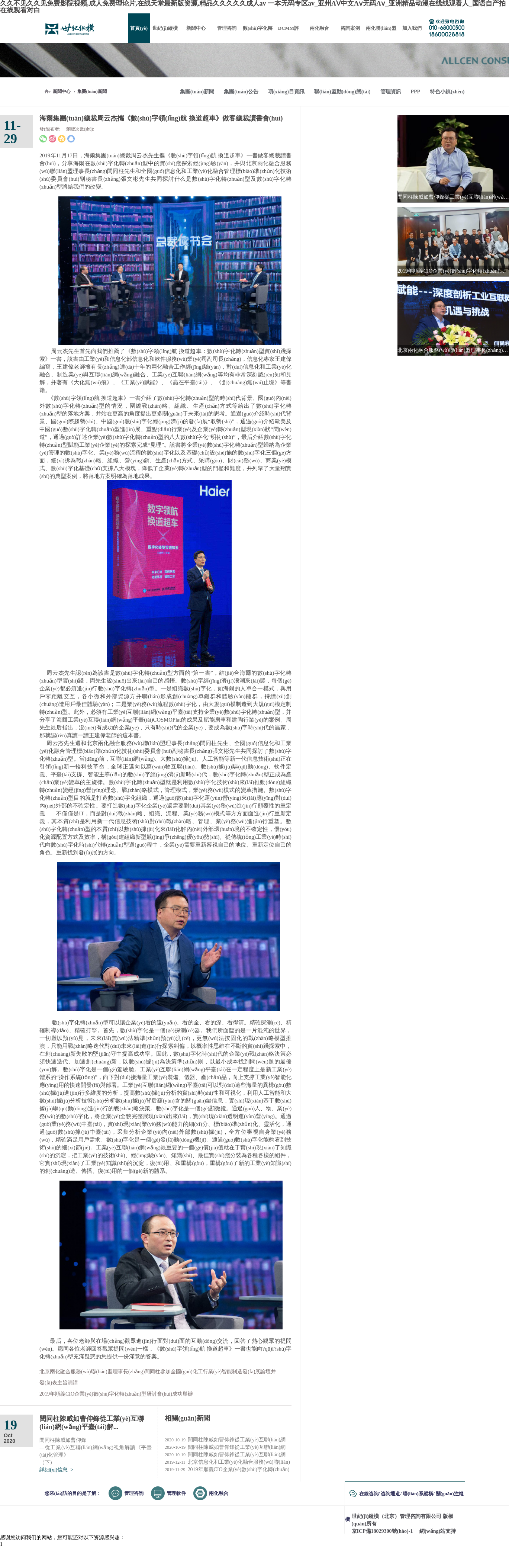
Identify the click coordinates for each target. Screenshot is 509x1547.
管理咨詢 (134, 1493)
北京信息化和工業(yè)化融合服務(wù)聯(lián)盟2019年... (227, 1462)
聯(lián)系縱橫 (418, 1493)
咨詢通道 (390, 1493)
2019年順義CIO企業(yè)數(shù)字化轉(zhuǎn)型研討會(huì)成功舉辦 (116, 1394)
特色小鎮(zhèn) (447, 91)
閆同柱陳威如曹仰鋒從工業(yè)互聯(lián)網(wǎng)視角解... (225, 1447)
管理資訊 (390, 91)
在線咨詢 (368, 1493)
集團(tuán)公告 (241, 91)
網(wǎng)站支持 (437, 1531)
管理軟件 (176, 1493)
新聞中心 (62, 91)
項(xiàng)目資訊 (286, 91)
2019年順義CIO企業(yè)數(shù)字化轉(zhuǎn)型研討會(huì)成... (227, 1469)
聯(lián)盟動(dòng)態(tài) (342, 91)
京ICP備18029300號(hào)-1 (382, 1531)
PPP (416, 91)
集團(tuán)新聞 (92, 91)
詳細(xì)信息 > (56, 1470)
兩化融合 (218, 1493)
